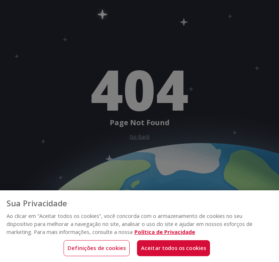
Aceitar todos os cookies (173, 247)
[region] (139, 226)
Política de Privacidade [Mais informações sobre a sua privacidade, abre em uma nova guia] (164, 231)
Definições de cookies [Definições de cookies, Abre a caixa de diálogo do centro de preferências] (97, 247)
